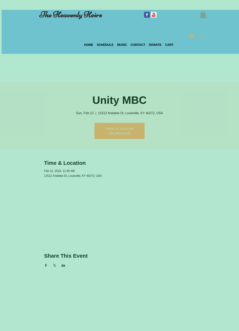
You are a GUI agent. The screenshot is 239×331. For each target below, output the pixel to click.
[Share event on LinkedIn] (63, 265)
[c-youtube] (154, 15)
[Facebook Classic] (147, 15)
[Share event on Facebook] (46, 265)
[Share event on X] (54, 265)
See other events (119, 133)
